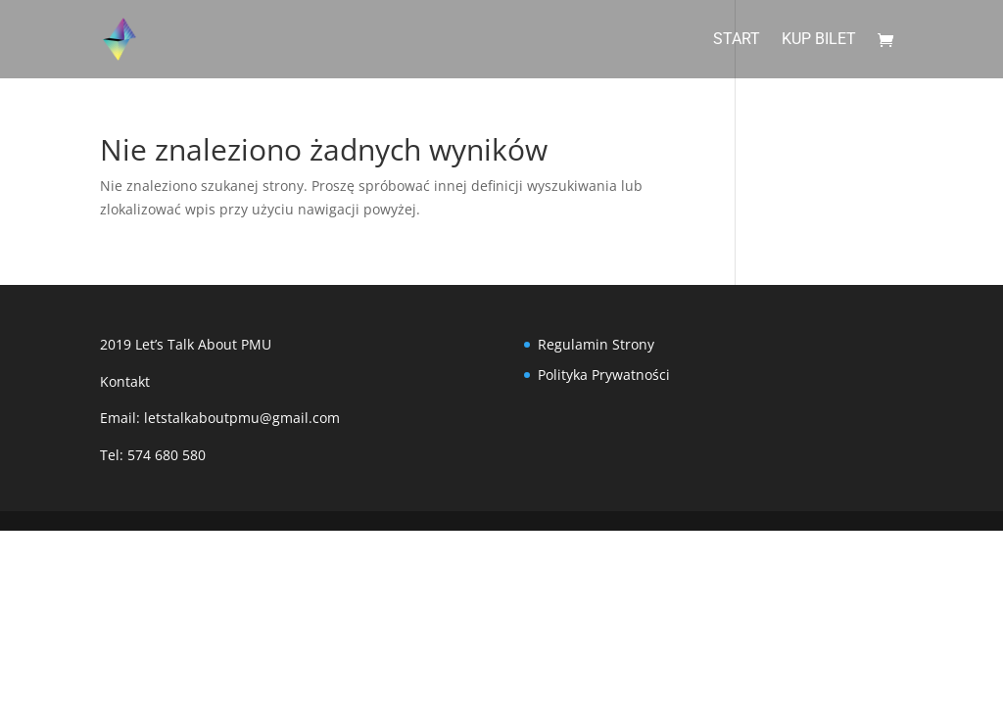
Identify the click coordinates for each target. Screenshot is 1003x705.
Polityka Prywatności (604, 374)
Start (736, 40)
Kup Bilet (819, 40)
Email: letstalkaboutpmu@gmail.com (220, 417)
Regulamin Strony (596, 344)
